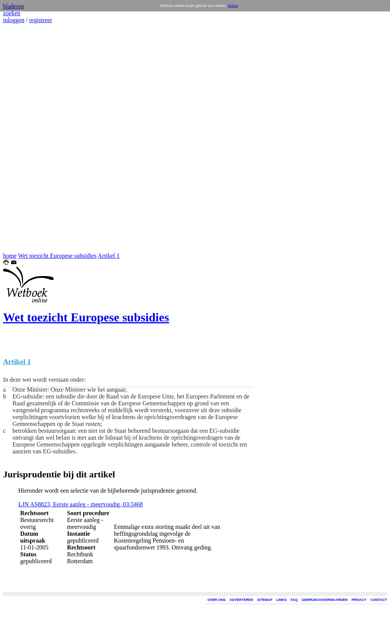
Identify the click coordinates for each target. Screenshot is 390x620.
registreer (40, 20)
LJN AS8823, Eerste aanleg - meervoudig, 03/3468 (80, 504)
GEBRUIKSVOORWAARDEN (324, 600)
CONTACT (379, 600)
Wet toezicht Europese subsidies (57, 255)
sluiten (233, 5)
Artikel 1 (109, 255)
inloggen (13, 20)
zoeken (11, 13)
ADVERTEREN (241, 600)
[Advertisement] (26, 138)
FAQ (294, 600)
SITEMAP (264, 600)
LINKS (282, 600)
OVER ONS (217, 600)
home (10, 255)
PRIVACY (359, 600)
